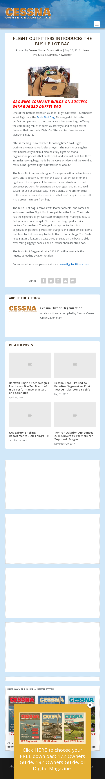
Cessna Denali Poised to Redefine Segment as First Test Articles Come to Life (72, 386)
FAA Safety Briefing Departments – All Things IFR (29, 434)
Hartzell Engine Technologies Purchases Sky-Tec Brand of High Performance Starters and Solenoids (29, 388)
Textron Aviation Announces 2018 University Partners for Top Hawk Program (73, 436)
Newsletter (65, 54)
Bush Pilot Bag (46, 117)
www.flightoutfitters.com (74, 264)
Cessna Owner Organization (45, 50)
